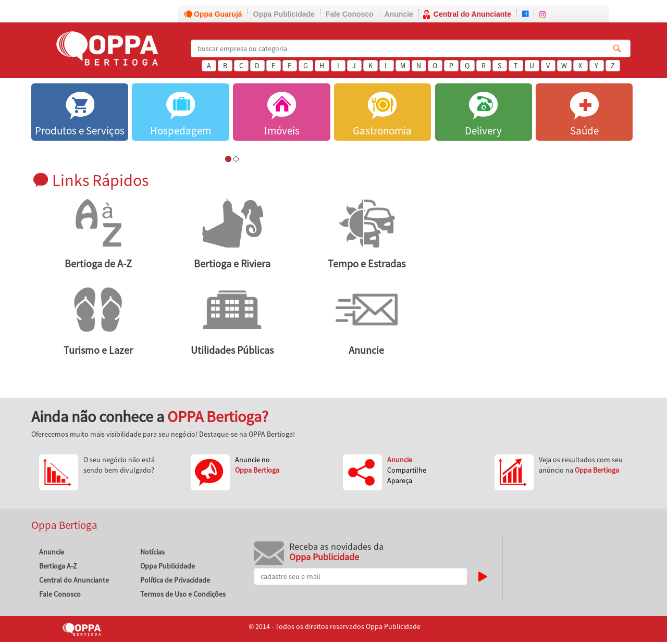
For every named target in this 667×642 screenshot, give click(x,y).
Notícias (152, 552)
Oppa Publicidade (284, 14)
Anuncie (399, 14)
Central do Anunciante (472, 14)
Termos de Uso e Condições (183, 594)
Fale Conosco (350, 14)
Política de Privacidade (175, 580)
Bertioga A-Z (58, 566)
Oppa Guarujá (218, 14)
